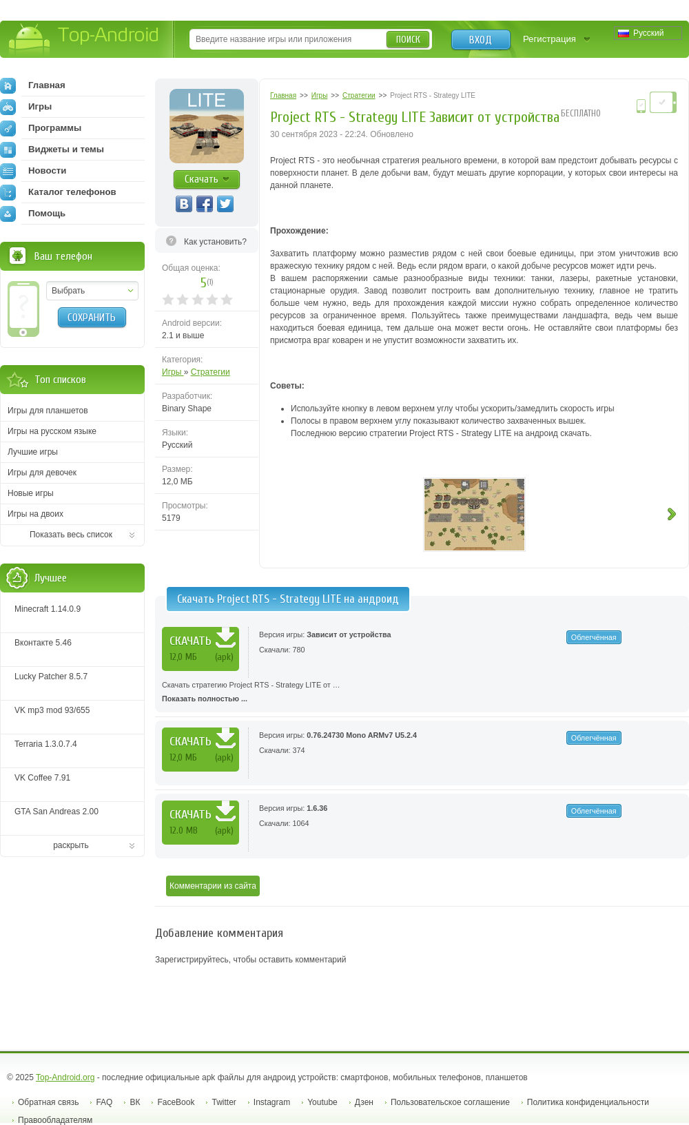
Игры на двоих (35, 514)
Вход (480, 40)
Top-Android (84, 40)
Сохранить (92, 317)
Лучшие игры (33, 452)
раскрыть (71, 845)
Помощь (32, 213)
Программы (40, 128)
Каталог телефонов (58, 192)
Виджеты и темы (52, 149)
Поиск (408, 39)
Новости (33, 171)
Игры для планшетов (48, 410)
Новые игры (31, 493)
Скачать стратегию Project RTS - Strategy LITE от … (422, 693)
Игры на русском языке (52, 431)
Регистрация (549, 39)
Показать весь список (71, 534)
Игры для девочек (42, 472)
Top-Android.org (65, 1077)
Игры (173, 372)
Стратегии (210, 372)
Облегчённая (594, 637)
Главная (32, 85)
